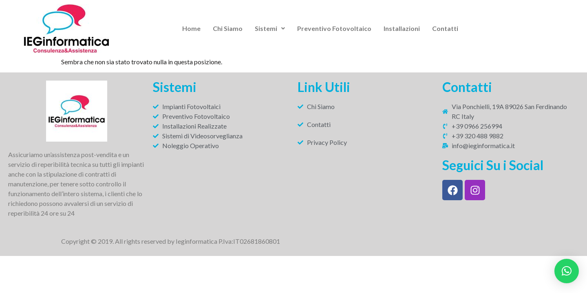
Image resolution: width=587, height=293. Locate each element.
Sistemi (270, 28)
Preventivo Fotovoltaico (334, 28)
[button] (270, 28)
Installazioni (402, 28)
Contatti (445, 28)
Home (191, 28)
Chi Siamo (228, 28)
